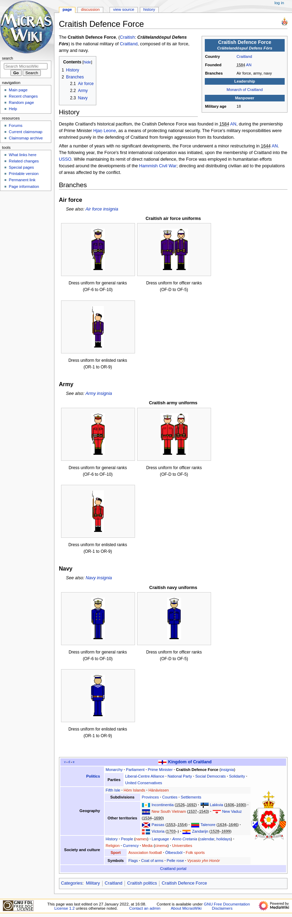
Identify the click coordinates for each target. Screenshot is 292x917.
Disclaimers (222, 908)
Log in (279, 3)
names (141, 839)
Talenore (208, 825)
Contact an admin (144, 908)
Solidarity (237, 776)
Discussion (90, 9)
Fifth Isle (113, 790)
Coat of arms (152, 860)
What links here (22, 155)
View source (123, 9)
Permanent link (22, 180)
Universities (182, 845)
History (112, 839)
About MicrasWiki (186, 908)
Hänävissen (159, 790)
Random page (21, 102)
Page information (24, 186)
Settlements (191, 797)
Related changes (24, 161)
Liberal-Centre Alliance (144, 776)
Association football (145, 852)
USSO (65, 159)
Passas (157, 825)
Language (160, 839)
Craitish (127, 37)
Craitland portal (173, 868)
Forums (15, 125)
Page (67, 9)
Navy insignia (98, 577)
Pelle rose (175, 860)
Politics (93, 776)
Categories (71, 883)
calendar (207, 839)
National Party (179, 776)
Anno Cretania (184, 839)
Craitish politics (142, 883)
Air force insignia (101, 209)
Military (93, 883)
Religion (113, 845)
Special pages (21, 167)
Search (7, 58)
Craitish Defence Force (197, 769)
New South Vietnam (168, 811)
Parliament (135, 769)
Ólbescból (173, 852)
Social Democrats (210, 776)
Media (147, 845)
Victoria (157, 831)
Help (13, 109)
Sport (116, 852)
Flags (133, 860)
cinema (161, 845)
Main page (18, 90)
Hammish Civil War (158, 165)
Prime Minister (160, 769)
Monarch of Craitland (245, 89)
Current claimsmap (25, 132)
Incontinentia (162, 805)
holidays (223, 839)
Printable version (23, 173)
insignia (227, 769)
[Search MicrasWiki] (25, 66)
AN (249, 65)
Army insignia (98, 393)
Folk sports (195, 852)
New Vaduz (232, 811)
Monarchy (114, 769)
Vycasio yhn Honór (203, 860)
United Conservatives (143, 783)
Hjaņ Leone (104, 130)
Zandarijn (200, 831)
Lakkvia (216, 805)
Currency (130, 845)
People (127, 839)
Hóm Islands (134, 790)
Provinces (150, 797)
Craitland (244, 56)
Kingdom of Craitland (190, 761)
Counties (170, 797)
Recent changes (23, 96)
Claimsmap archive (26, 138)
